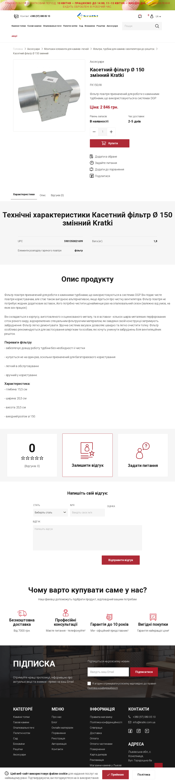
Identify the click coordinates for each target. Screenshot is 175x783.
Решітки (101, 26)
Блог (55, 709)
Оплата (94, 728)
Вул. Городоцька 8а (140, 747)
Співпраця (96, 717)
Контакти (58, 735)
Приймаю (117, 776)
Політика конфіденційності (104, 675)
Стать (36, 492)
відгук (36, 509)
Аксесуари (112, 26)
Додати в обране (106, 156)
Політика (144, 776)
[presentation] (57, 549)
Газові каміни (34, 26)
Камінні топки (19, 26)
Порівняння (59, 720)
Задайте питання (142, 156)
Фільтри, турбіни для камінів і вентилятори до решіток (123, 48)
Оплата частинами (102, 733)
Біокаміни (90, 26)
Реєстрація (59, 725)
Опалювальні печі (52, 26)
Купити (113, 143)
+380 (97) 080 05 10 (145, 704)
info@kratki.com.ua (144, 709)
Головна (18, 48)
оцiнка (111, 494)
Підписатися (144, 659)
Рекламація (97, 749)
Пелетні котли (70, 26)
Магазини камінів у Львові (102, 755)
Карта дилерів (99, 743)
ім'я (72, 492)
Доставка (96, 722)
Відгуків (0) (57, 182)
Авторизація (60, 730)
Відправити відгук (120, 547)
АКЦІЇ (14, 36)
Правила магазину (102, 704)
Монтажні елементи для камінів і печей (66, 48)
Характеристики (24, 182)
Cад (81, 26)
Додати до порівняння (109, 163)
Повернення (98, 738)
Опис (43, 182)
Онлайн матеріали (63, 714)
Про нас (57, 704)
